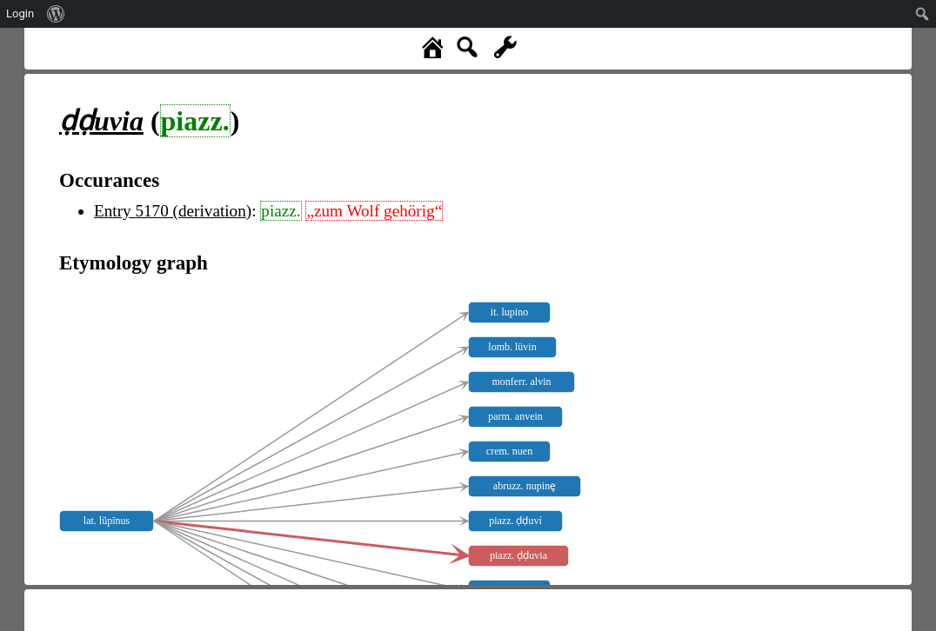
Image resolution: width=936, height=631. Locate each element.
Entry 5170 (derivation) (172, 211)
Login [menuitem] (20, 13)
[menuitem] (56, 14)
